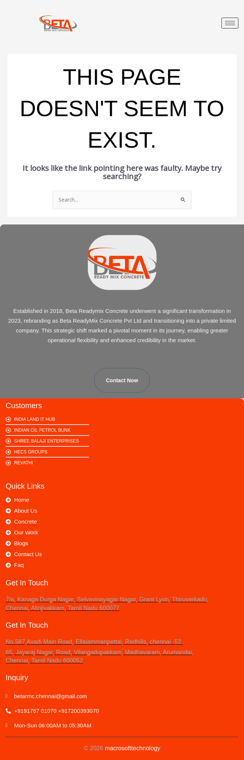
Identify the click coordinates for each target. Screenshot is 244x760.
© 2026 (122, 748)
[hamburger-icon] (229, 23)
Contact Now (122, 380)
